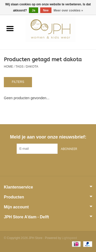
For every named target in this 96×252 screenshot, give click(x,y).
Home (8, 66)
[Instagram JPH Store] (57, 164)
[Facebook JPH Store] (39, 164)
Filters (18, 82)
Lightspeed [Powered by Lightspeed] (69, 238)
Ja (33, 10)
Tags (19, 66)
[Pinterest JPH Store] (48, 164)
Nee (46, 10)
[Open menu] (10, 28)
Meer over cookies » (68, 10)
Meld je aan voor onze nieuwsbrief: (48, 137)
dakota (32, 66)
